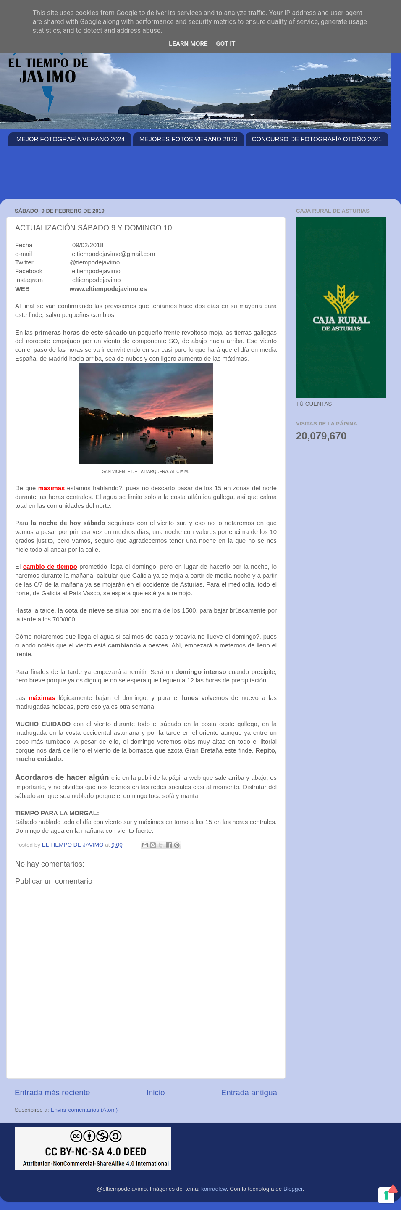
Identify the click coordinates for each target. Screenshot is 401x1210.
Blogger (293, 1189)
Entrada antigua (249, 1092)
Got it (225, 44)
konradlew (214, 1189)
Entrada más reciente (52, 1092)
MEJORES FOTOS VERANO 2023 (188, 139)
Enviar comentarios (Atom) (84, 1110)
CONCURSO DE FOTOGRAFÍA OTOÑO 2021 (317, 139)
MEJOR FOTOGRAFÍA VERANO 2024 (70, 139)
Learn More (188, 44)
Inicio (156, 1092)
